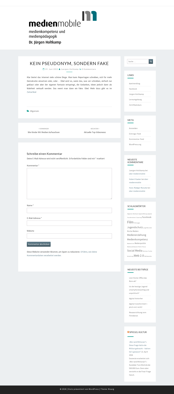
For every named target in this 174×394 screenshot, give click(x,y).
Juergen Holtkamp (70, 69)
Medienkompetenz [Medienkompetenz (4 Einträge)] (137, 239)
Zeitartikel (31, 92)
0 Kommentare (89, 69)
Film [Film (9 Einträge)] (130, 222)
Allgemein (34, 111)
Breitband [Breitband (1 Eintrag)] (135, 214)
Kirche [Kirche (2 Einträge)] (129, 231)
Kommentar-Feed (136, 139)
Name (30, 205)
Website (30, 230)
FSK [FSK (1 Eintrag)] (135, 223)
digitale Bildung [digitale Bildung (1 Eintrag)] (143, 214)
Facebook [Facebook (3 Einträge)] (146, 217)
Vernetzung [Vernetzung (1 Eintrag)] (130, 256)
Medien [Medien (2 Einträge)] (135, 231)
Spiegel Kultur (138, 332)
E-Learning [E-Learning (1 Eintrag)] (139, 217)
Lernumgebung (135, 99)
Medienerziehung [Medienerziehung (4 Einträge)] (136, 235)
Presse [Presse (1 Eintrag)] (144, 247)
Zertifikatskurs (135, 105)
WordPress (94, 389)
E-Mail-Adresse (34, 218)
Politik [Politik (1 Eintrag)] (140, 247)
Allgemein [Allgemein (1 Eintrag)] (130, 214)
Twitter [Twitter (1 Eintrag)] (150, 251)
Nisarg (111, 389)
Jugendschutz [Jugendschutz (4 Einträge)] (135, 227)
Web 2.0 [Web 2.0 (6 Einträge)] (139, 255)
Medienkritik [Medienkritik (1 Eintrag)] (130, 243)
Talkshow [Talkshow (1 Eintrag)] (145, 251)
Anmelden (133, 128)
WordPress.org (135, 144)
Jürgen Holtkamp (136, 94)
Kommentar (33, 165)
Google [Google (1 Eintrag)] (138, 223)
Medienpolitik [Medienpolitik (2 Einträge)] (140, 243)
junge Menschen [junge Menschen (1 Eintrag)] (147, 228)
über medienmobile (137, 173)
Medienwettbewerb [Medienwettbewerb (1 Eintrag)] (132, 247)
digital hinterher (136, 298)
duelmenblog (134, 83)
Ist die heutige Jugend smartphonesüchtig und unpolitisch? (139, 289)
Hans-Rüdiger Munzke (138, 188)
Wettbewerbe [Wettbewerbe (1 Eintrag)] (148, 256)
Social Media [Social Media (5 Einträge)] (134, 250)
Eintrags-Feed (135, 134)
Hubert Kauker (135, 179)
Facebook (133, 89)
